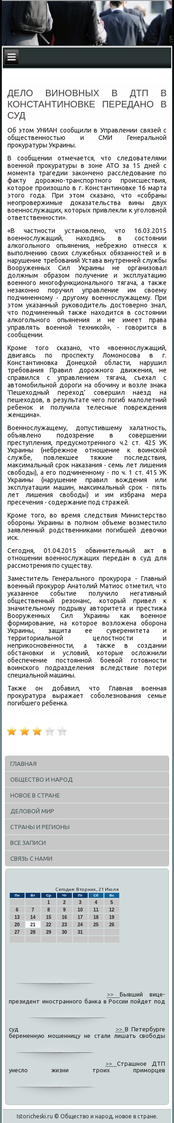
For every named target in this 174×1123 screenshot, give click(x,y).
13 (16, 917)
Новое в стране (35, 795)
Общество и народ (41, 779)
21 (32, 924)
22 (48, 924)
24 (80, 924)
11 (95, 909)
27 (16, 932)
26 (111, 924)
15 (48, 917)
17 (80, 917)
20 (16, 924)
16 (64, 917)
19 (111, 917)
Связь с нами (31, 858)
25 (95, 924)
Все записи (28, 842)
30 (64, 932)
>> (113, 994)
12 (111, 909)
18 (95, 917)
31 (80, 932)
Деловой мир (32, 811)
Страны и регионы (40, 827)
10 (80, 909)
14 (32, 917)
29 (48, 932)
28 (32, 932)
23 (64, 924)
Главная (23, 763)
